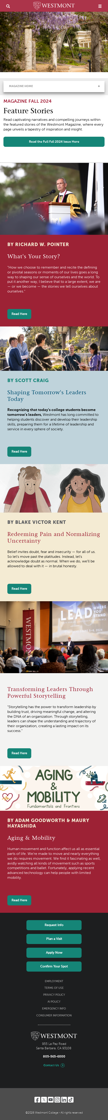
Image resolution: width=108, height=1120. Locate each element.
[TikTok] (71, 1100)
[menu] (100, 6)
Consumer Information (54, 1015)
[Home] (54, 6)
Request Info (54, 925)
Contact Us (51, 1065)
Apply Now (54, 952)
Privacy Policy (54, 995)
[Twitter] (44, 1100)
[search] (8, 6)
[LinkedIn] (64, 1100)
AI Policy (54, 1002)
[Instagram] (57, 1100)
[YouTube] (51, 1100)
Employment (54, 981)
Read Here (19, 314)
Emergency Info (54, 1008)
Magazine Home (21, 86)
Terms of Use (54, 988)
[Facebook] (37, 1100)
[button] (98, 86)
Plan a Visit (54, 939)
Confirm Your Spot (54, 966)
